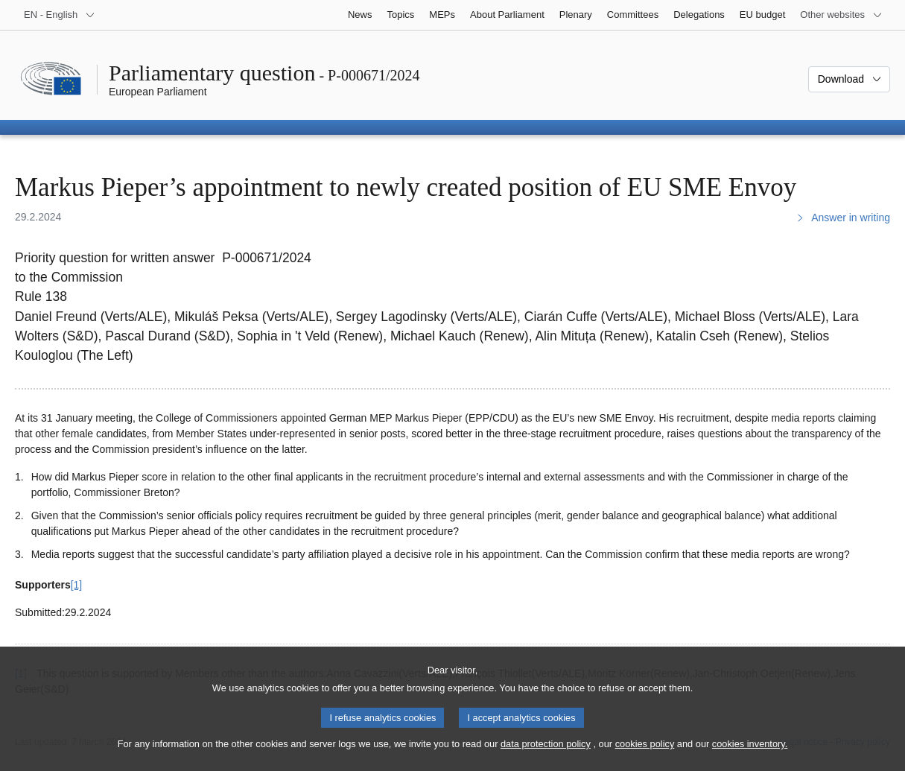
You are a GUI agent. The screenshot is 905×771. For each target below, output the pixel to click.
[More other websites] (841, 15)
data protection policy (546, 758)
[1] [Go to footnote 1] (77, 585)
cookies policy (645, 758)
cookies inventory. (749, 758)
